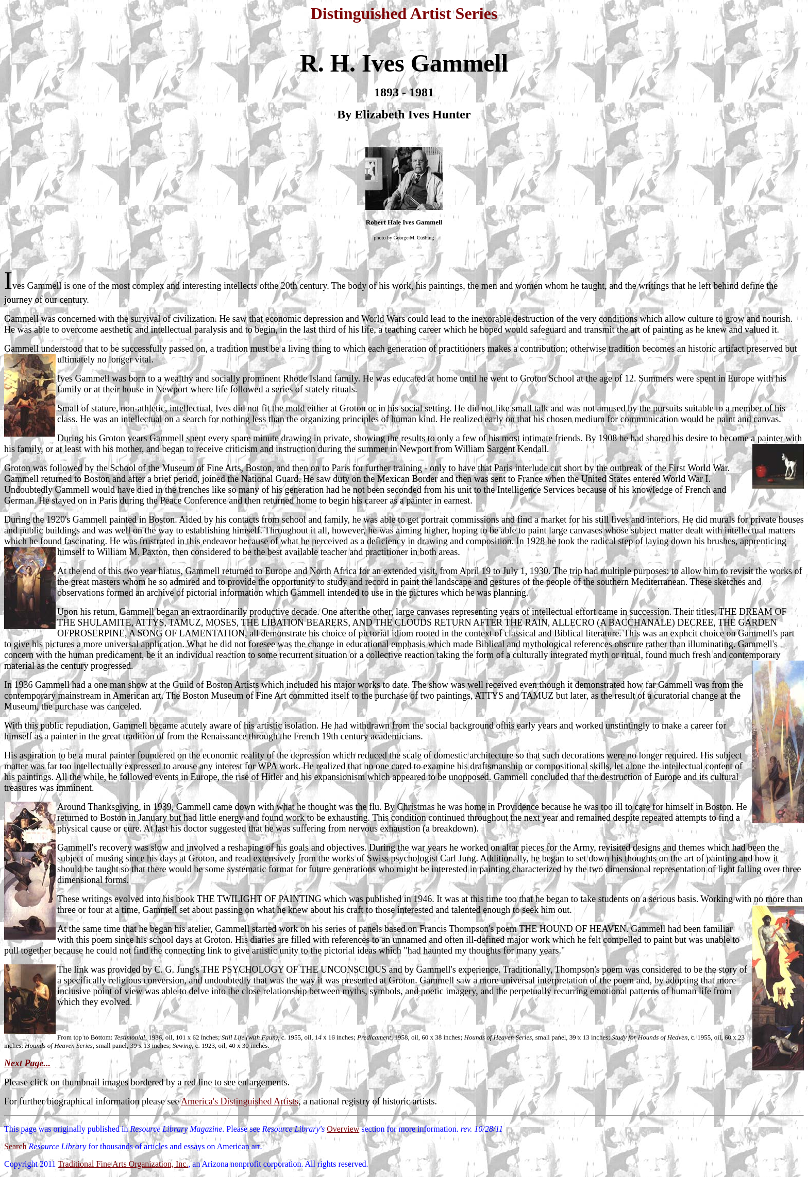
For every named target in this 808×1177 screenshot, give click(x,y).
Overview (343, 1128)
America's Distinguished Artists (239, 1101)
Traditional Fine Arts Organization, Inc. (123, 1163)
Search (15, 1146)
